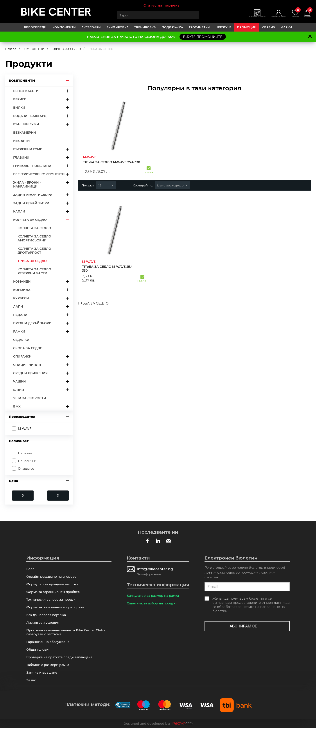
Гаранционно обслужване (49, 646)
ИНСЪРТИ (21, 141)
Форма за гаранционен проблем (54, 594)
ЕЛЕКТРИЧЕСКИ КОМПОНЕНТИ (39, 174)
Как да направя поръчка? (48, 618)
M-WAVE (24, 429)
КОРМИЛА (22, 290)
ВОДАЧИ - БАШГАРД (29, 116)
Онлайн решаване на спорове (52, 577)
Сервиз (268, 27)
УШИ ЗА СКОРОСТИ (29, 398)
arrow (67, 80)
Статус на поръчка (162, 5)
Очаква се (26, 469)
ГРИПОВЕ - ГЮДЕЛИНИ (32, 166)
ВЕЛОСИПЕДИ (35, 27)
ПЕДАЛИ (20, 315)
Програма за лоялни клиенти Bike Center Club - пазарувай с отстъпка (67, 636)
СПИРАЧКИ (22, 356)
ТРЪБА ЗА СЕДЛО (32, 261)
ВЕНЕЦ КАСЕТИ (26, 91)
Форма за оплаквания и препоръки (57, 610)
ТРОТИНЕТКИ (199, 27)
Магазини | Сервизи (241, 17)
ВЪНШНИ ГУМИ (26, 124)
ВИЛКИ (19, 108)
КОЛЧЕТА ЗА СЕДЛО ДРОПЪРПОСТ (34, 251)
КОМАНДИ (22, 281)
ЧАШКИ (19, 381)
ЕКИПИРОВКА (117, 27)
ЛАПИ (18, 306)
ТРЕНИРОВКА (145, 27)
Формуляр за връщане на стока (53, 585)
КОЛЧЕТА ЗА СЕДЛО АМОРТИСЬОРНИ (34, 238)
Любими (291, 13)
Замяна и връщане (42, 679)
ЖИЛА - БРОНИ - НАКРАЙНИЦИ (27, 184)
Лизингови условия (43, 626)
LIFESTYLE (223, 27)
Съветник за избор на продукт (153, 604)
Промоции (247, 27)
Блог (30, 569)
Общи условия (39, 654)
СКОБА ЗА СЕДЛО (28, 348)
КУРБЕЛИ (21, 298)
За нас (32, 687)
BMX (17, 406)
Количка (306, 13)
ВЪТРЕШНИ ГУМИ (28, 149)
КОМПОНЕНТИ (64, 27)
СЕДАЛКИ (21, 340)
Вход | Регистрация (269, 17)
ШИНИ (18, 390)
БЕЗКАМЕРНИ (24, 133)
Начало (10, 49)
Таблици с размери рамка (49, 671)
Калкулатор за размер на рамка (154, 596)
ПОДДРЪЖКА (172, 27)
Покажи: (88, 185)
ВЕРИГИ (20, 99)
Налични (25, 453)
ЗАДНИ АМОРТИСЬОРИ (32, 195)
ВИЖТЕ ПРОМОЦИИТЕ (202, 37)
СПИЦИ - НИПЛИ (27, 365)
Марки (286, 27)
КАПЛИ (19, 211)
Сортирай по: (143, 185)
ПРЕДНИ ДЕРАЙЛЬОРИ (32, 323)
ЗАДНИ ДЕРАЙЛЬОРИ (31, 203)
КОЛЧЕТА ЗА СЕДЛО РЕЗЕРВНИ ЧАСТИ (34, 271)
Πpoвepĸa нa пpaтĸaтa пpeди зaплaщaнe (61, 663)
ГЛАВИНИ (21, 157)
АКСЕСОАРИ (91, 27)
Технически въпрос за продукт (53, 602)
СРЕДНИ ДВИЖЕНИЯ (30, 373)
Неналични (27, 461)
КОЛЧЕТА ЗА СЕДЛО (66, 49)
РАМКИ (19, 331)
